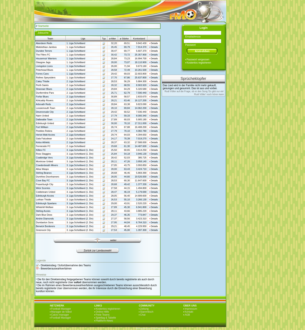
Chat (143, 314)
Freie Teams (103, 314)
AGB (187, 314)
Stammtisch (147, 311)
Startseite (43, 26)
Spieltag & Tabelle (106, 317)
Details (154, 43)
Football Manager (61, 308)
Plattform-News (104, 320)
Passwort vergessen (198, 59)
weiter (113, 240)
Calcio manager (60, 314)
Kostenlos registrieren (199, 62)
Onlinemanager (160, 328)
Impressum (191, 308)
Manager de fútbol (61, 311)
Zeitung (144, 308)
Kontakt (189, 311)
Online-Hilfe (102, 311)
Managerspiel (143, 328)
